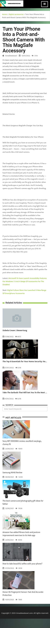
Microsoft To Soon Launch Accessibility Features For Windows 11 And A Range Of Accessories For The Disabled (25, 281)
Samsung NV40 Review (12, 472)
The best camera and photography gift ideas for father (23, 502)
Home (4, 14)
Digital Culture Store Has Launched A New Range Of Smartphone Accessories (24, 292)
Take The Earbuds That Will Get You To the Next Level (25, 392)
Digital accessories (16, 14)
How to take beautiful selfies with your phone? (22, 564)
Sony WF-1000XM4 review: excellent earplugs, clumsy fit (22, 442)
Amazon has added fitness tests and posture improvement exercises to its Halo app (21, 534)
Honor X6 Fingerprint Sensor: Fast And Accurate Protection (23, 593)
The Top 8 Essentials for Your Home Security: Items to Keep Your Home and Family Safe (25, 361)
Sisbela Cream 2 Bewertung (15, 330)
